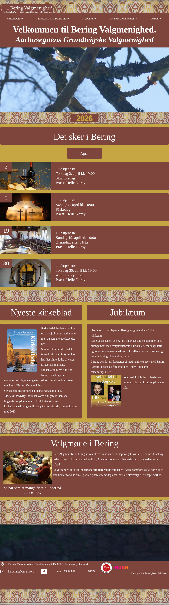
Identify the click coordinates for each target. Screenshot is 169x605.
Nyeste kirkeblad (41, 312)
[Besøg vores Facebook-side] (44, 571)
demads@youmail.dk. (49, 390)
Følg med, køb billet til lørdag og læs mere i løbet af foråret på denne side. (143, 382)
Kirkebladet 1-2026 (52, 328)
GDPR (92, 571)
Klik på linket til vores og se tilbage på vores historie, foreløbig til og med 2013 (41, 406)
